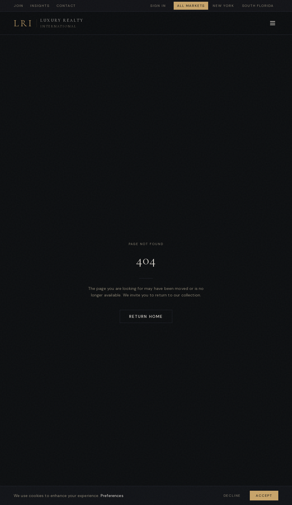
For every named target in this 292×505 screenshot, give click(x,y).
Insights (39, 5)
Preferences (112, 495)
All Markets (191, 5)
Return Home (146, 316)
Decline (232, 495)
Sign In (158, 5)
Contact (66, 5)
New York (223, 5)
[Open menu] (272, 23)
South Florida (258, 5)
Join (18, 5)
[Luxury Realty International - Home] (49, 23)
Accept (264, 495)
